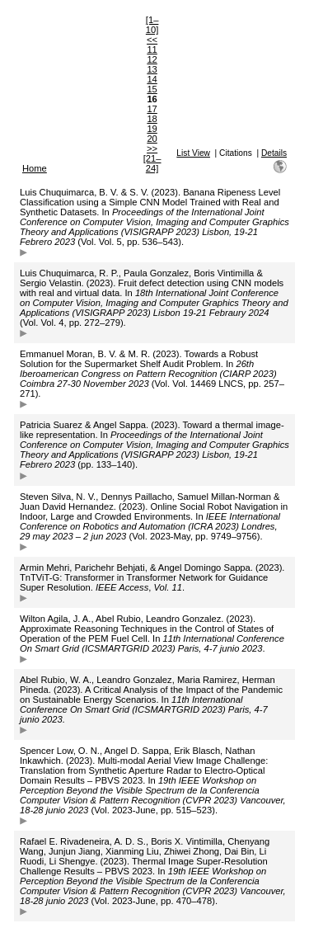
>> (152, 148)
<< (152, 40)
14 (152, 79)
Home (34, 168)
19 (152, 129)
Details (274, 153)
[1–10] (152, 25)
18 (152, 119)
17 (152, 109)
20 (152, 139)
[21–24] (152, 163)
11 (152, 49)
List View (193, 153)
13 (152, 69)
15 (152, 89)
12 (152, 59)
